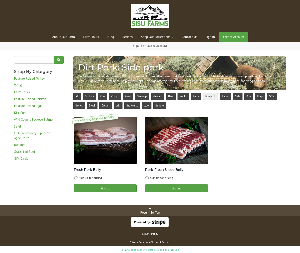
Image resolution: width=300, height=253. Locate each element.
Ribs (248, 96)
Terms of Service (160, 242)
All (77, 96)
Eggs (260, 96)
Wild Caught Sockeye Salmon (34, 119)
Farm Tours (91, 37)
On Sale (89, 96)
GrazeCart (173, 249)
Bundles (19, 145)
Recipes (127, 37)
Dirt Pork (20, 112)
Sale (237, 96)
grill (118, 105)
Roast (128, 96)
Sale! (17, 126)
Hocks (183, 96)
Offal (18, 85)
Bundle (159, 105)
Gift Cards (21, 158)
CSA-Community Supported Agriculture (32, 135)
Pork (102, 96)
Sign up (105, 188)
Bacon (225, 96)
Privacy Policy (138, 242)
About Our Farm (63, 37)
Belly (196, 96)
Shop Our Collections (157, 37)
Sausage (142, 96)
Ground (157, 96)
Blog (110, 37)
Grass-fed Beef (24, 151)
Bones (79, 105)
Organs (105, 105)
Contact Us (189, 37)
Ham (171, 96)
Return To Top (150, 210)
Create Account (234, 37)
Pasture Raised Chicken (30, 99)
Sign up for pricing (90, 178)
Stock (92, 105)
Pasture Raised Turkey (29, 78)
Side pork (210, 96)
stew (146, 105)
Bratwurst (132, 105)
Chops (115, 96)
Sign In (210, 37)
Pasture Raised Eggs (28, 106)
